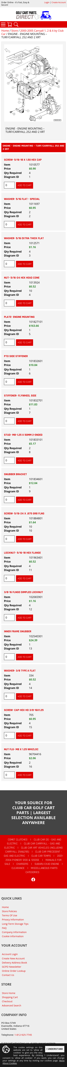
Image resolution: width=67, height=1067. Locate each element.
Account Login (10, 954)
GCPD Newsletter (11, 966)
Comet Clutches (17, 839)
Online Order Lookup (14, 970)
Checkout (7, 1001)
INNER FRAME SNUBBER (17, 631)
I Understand (55, 1049)
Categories (3, 24)
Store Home (8, 993)
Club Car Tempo (41, 856)
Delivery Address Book (14, 962)
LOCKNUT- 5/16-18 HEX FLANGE (22, 553)
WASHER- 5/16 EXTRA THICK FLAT (24, 238)
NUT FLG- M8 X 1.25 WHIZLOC (21, 749)
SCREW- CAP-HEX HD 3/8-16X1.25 (24, 710)
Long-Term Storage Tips (15, 923)
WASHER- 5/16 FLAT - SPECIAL (22, 199)
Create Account (59, 2)
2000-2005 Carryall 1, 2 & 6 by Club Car (32, 32)
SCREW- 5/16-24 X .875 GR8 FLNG (24, 513)
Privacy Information (13, 919)
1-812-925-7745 (23, 1034)
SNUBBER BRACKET (15, 474)
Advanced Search (11, 1005)
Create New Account (13, 958)
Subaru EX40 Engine (47, 864)
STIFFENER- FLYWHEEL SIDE (20, 395)
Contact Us (8, 975)
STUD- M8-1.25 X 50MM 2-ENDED (23, 435)
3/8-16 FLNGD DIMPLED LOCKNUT (23, 592)
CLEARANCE (18, 868)
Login (46, 2)
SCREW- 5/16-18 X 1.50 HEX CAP (23, 160)
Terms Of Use (9, 915)
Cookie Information (13, 936)
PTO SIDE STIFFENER (16, 356)
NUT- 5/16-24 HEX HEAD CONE (21, 278)
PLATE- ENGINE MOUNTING (19, 317)
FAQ (4, 928)
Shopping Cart (10, 997)
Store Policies (9, 911)
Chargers (22, 864)
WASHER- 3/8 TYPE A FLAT (20, 671)
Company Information (14, 932)
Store (14, 30)
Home (5, 30)
